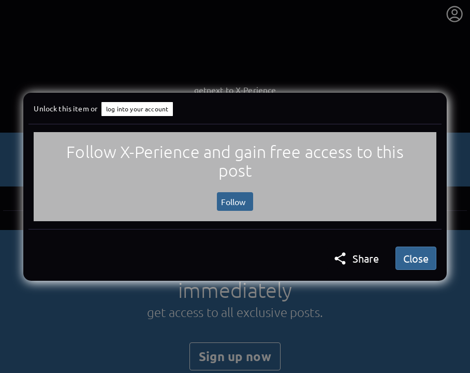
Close (416, 258)
